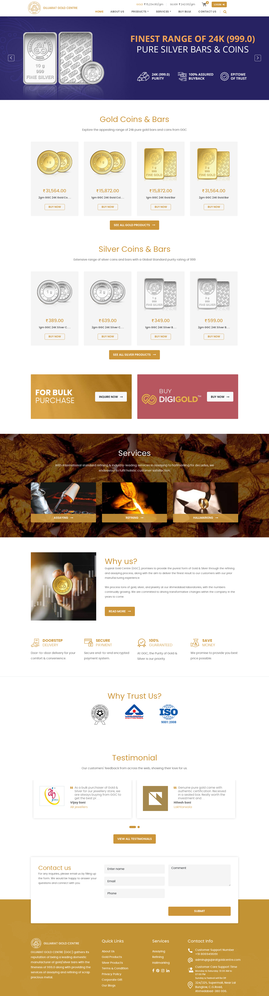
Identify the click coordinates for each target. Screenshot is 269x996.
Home (99, 11)
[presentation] (196, 896)
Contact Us (207, 11)
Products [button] (139, 11)
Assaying (158, 951)
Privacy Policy (111, 974)
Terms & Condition (115, 968)
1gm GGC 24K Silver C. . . (54, 327)
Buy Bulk (184, 11)
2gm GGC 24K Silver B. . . (214, 327)
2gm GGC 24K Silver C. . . (108, 327)
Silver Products (112, 962)
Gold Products (112, 957)
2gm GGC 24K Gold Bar (214, 197)
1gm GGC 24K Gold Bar (160, 197)
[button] (11, 58)
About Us (117, 11)
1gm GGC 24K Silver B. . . (160, 327)
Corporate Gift (112, 979)
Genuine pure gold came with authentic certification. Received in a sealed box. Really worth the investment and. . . (202, 793)
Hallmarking (161, 962)
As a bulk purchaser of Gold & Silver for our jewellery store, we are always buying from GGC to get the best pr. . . (98, 793)
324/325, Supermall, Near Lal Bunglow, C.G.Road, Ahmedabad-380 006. (215, 987)
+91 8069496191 (206, 954)
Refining (158, 957)
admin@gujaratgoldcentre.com (218, 960)
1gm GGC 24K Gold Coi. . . (107, 197)
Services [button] (162, 11)
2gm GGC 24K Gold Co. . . (54, 197)
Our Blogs (108, 985)
